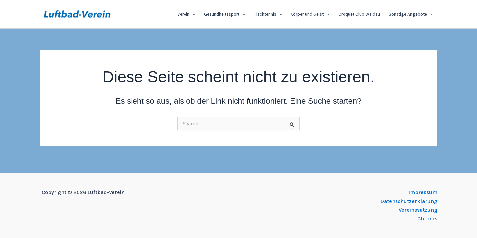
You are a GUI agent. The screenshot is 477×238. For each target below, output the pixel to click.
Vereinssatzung (418, 210)
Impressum (422, 192)
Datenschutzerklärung (408, 201)
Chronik (427, 219)
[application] (192, 14)
